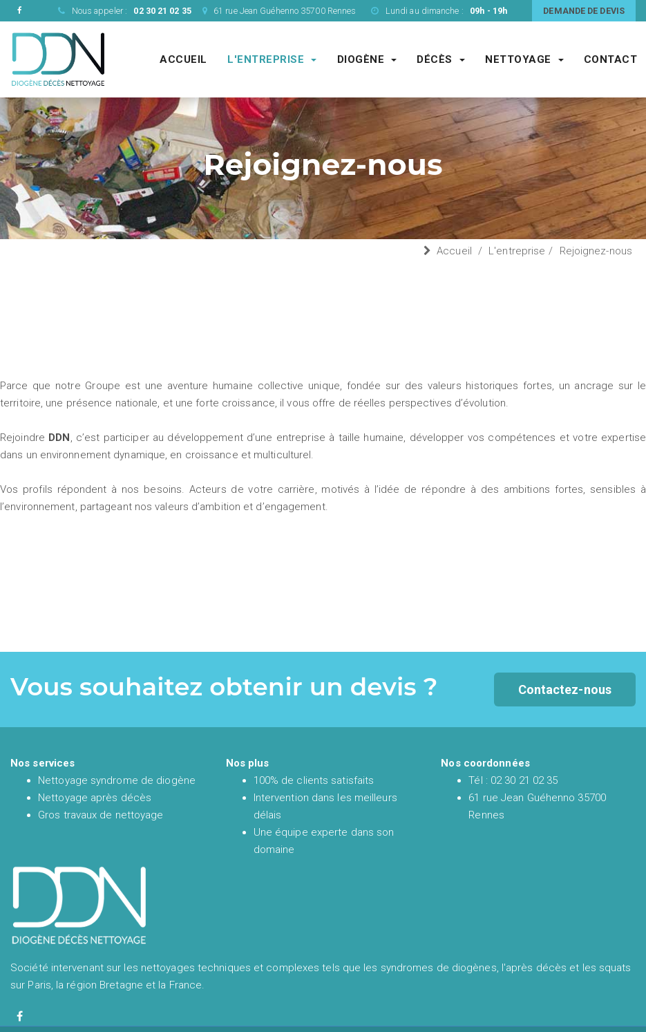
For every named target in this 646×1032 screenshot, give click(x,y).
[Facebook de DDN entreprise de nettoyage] (20, 11)
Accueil (454, 251)
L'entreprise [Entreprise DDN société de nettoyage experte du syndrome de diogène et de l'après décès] (271, 59)
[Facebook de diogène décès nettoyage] (20, 1016)
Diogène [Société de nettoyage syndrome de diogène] (367, 59)
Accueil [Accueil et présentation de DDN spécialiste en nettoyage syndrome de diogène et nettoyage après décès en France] (183, 59)
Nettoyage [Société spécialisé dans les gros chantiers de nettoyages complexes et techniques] (524, 59)
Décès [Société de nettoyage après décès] (441, 59)
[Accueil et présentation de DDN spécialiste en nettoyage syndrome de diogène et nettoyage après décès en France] (58, 59)
